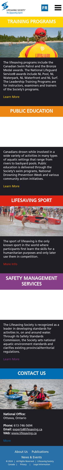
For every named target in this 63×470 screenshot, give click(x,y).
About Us (21, 452)
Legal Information (41, 465)
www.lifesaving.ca (24, 433)
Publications (40, 452)
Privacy (23, 465)
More (7, 441)
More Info (10, 264)
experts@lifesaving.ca (27, 429)
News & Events (31, 457)
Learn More (11, 97)
